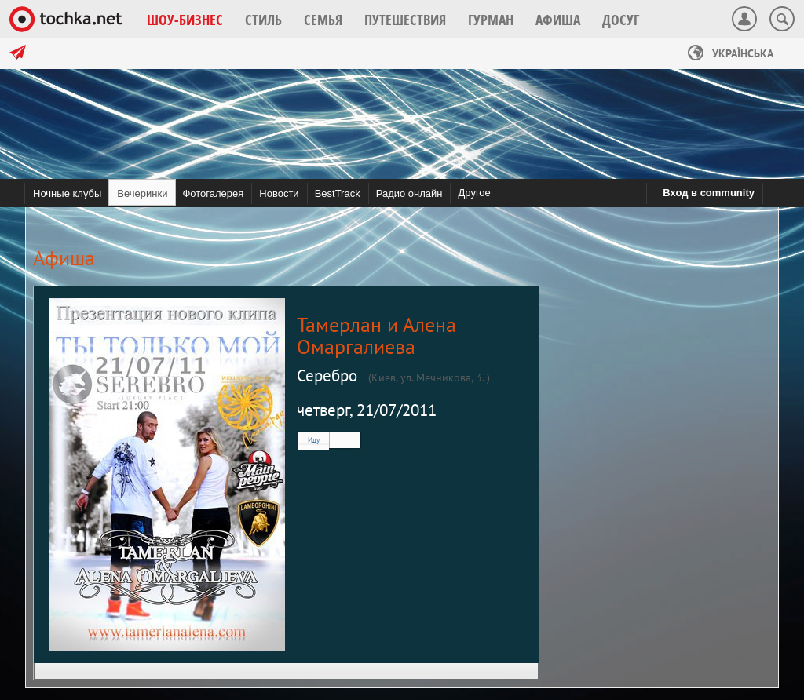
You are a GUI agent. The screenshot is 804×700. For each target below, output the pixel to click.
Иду (314, 440)
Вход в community (709, 193)
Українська (730, 53)
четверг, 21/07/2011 (367, 410)
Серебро (327, 375)
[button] (185, 20)
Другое (474, 193)
